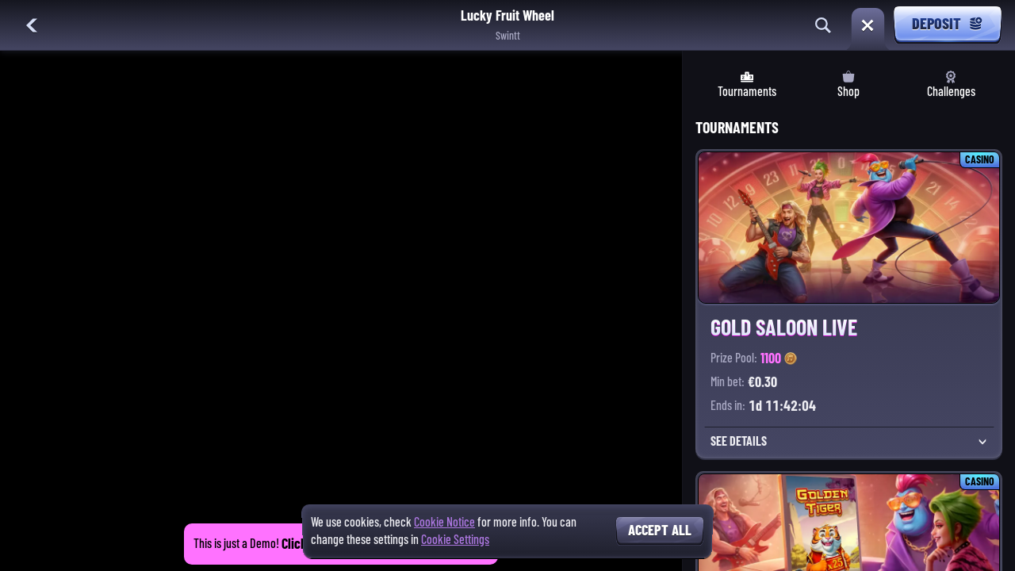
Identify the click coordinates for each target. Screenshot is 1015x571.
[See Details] (982, 441)
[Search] (823, 25)
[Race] (867, 25)
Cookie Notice (444, 522)
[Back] (32, 25)
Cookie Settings (455, 540)
